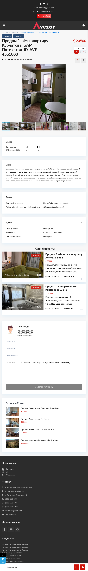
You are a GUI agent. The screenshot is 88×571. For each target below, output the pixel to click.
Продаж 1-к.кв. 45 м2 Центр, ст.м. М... (38, 423)
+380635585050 (25, 326)
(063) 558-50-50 (11, 500)
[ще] (75, 271)
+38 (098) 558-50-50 (45, 11)
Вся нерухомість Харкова (12, 555)
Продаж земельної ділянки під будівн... (39, 434)
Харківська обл (58, 207)
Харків (16, 59)
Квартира (14, 32)
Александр (23, 320)
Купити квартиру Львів (12, 546)
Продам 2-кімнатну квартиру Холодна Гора (64, 256)
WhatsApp (10, 468)
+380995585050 (25, 324)
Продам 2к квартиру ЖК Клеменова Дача (61, 285)
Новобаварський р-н (15, 275)
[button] (84, 66)
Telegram (10, 462)
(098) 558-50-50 (11, 493)
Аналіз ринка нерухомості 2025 (15, 558)
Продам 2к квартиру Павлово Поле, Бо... (40, 402)
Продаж (7, 36)
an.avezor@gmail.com (45, 7)
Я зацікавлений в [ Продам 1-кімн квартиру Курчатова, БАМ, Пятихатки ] (44, 365)
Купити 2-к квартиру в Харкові (15, 541)
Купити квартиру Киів (11, 552)
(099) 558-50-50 (11, 497)
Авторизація (10, 508)
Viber (8, 465)
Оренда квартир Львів (11, 549)
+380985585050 (25, 329)
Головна (5, 32)
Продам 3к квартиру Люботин (35, 412)
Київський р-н (26, 59)
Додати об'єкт (44, 16)
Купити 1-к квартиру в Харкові (15, 538)
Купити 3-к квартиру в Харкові (15, 543)
